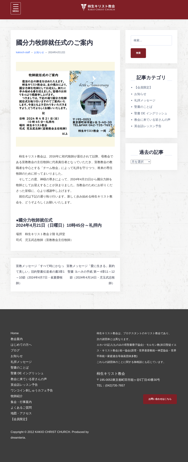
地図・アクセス (21, 413)
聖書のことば (143, 106)
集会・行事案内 (21, 402)
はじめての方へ (21, 344)
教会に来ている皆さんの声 (152, 119)
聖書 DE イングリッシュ (150, 113)
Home (15, 333)
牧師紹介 (17, 396)
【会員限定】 (143, 87)
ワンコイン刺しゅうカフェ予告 (32, 390)
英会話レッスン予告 (147, 126)
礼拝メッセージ (144, 100)
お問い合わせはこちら (160, 399)
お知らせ (39, 52)
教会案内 (17, 339)
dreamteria (18, 437)
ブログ (15, 350)
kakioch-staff (23, 52)
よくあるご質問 (21, 407)
